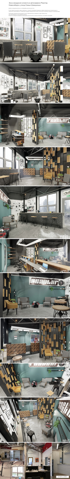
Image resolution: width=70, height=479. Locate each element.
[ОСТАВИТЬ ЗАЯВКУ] (62, 477)
